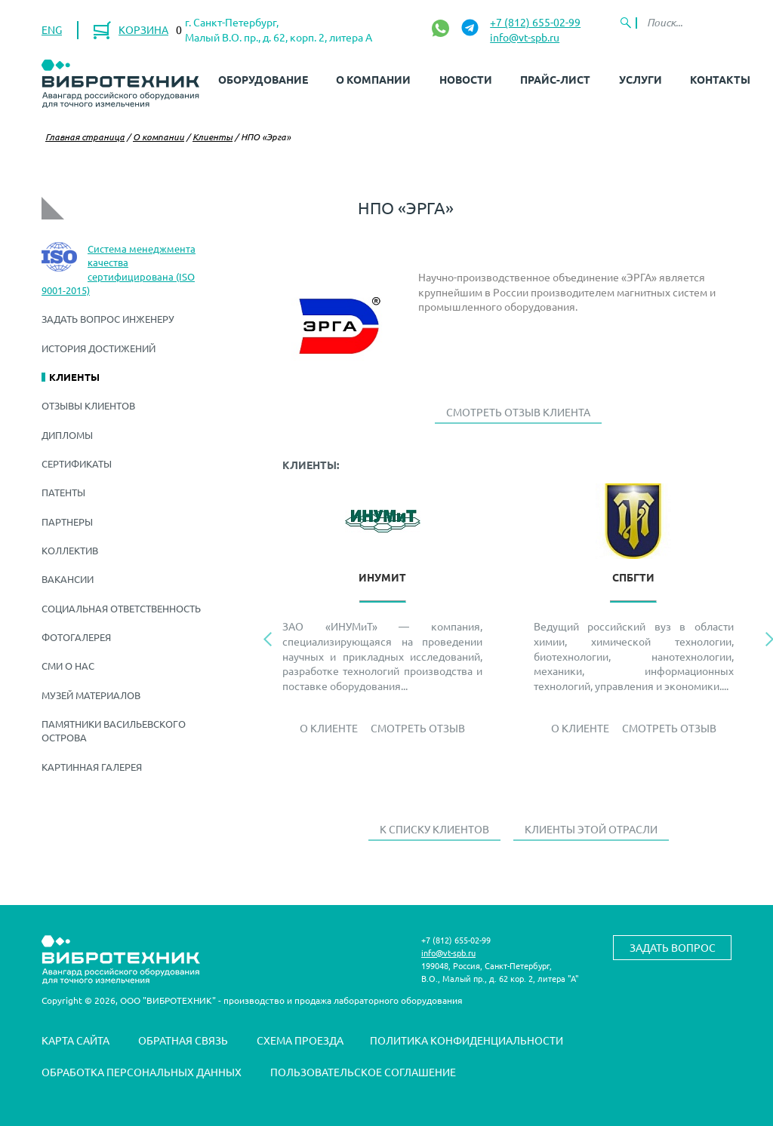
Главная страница (85, 136)
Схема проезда (300, 1040)
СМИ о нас (68, 665)
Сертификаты (77, 463)
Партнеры (67, 521)
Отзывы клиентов (88, 405)
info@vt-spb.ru (524, 37)
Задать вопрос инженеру (108, 318)
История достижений (99, 348)
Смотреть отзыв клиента (518, 412)
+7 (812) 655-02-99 (535, 22)
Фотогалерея (76, 636)
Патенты (63, 492)
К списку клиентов (434, 829)
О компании (373, 79)
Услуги (640, 79)
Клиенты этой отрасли (591, 829)
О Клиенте (329, 728)
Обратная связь (183, 1040)
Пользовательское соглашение (363, 1071)
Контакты (720, 79)
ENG (52, 29)
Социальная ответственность (121, 608)
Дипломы (67, 434)
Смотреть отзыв (418, 728)
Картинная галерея (92, 766)
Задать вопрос (673, 947)
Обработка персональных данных (142, 1071)
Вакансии (68, 578)
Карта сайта (75, 1040)
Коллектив (70, 550)
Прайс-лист (555, 79)
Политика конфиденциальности (466, 1040)
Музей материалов (91, 695)
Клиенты (212, 136)
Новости (465, 79)
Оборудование (263, 79)
